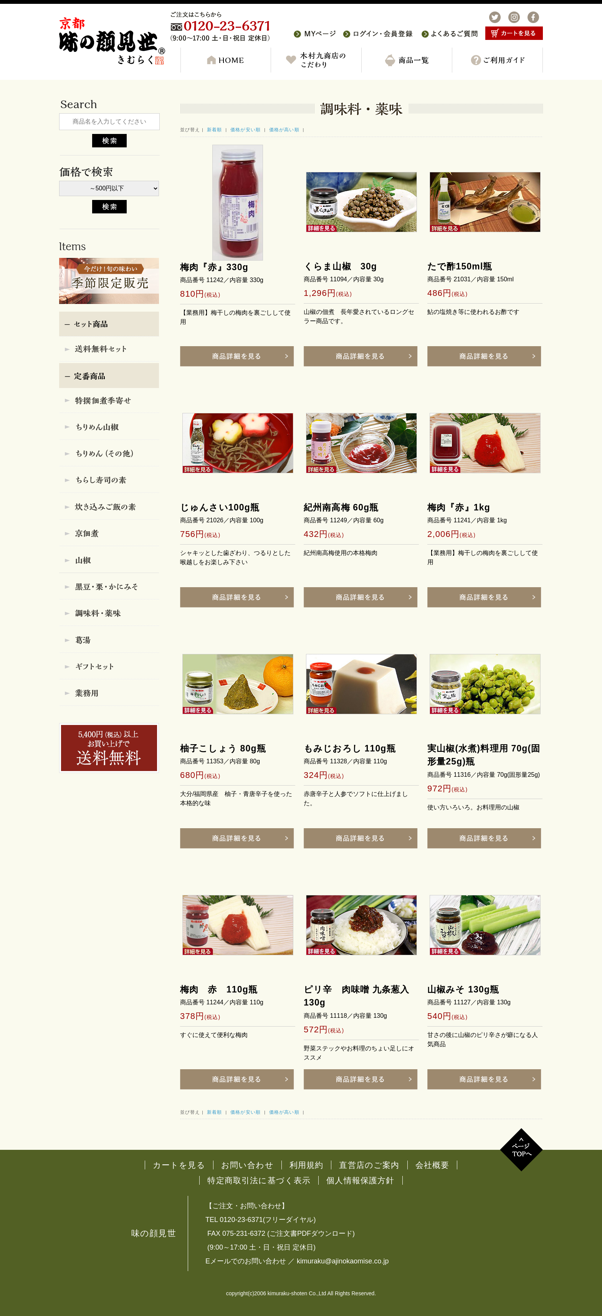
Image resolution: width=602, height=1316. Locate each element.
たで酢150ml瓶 (460, 266)
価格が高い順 (284, 129)
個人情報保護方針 (360, 1180)
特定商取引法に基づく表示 (259, 1180)
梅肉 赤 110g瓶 (219, 989)
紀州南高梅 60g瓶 (341, 507)
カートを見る (179, 1165)
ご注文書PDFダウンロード (311, 1233)
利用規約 (306, 1165)
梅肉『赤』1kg (458, 507)
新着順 (214, 129)
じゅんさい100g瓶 (220, 507)
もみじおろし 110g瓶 (350, 748)
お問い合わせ (247, 1165)
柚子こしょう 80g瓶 (223, 748)
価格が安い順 (245, 129)
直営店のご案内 (369, 1165)
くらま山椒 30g (340, 266)
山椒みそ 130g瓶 (463, 989)
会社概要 (432, 1165)
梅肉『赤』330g (214, 267)
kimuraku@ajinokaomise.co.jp (343, 1261)
